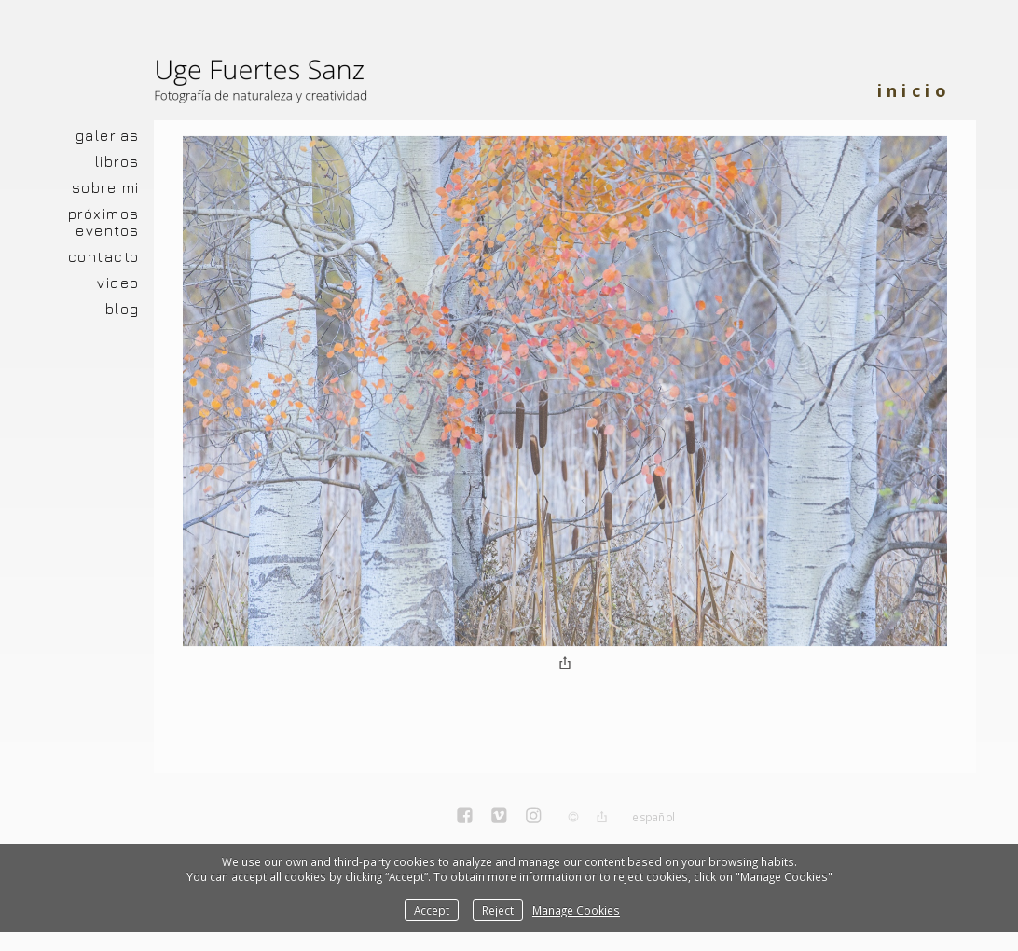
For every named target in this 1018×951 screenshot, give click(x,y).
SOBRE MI (106, 187)
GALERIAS (108, 135)
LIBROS (117, 161)
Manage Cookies (576, 910)
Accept (431, 910)
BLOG (122, 308)
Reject (498, 910)
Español (653, 817)
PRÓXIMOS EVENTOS (104, 222)
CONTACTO (104, 256)
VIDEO (118, 282)
